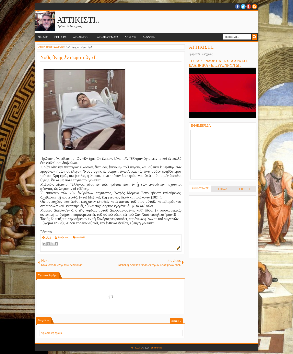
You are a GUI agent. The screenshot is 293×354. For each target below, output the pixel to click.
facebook (237, 6)
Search (254, 37)
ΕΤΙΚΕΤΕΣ (245, 189)
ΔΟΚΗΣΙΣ (130, 37)
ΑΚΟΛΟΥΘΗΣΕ (200, 188)
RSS (254, 6)
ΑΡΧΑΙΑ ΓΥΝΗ (82, 37)
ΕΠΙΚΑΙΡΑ (60, 37)
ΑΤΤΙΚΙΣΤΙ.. (78, 19)
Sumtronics (156, 347)
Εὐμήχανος (63, 237)
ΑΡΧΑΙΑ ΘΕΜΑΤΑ (107, 37)
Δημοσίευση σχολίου (52, 333)
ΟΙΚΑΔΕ (43, 37)
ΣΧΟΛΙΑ (222, 189)
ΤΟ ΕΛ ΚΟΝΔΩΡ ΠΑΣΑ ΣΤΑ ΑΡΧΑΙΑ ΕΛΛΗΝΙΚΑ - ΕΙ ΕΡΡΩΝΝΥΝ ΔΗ (218, 63)
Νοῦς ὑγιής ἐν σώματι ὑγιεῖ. (68, 57)
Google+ (248, 6)
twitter (243, 6)
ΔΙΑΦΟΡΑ (149, 37)
